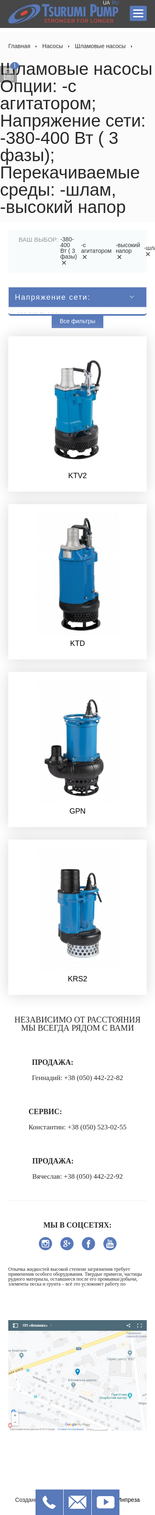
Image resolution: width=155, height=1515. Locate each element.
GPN (77, 811)
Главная (19, 46)
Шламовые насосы (100, 46)
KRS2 (77, 979)
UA (106, 2)
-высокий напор (128, 251)
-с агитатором (96, 251)
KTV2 (77, 476)
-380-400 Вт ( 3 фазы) (68, 251)
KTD (77, 643)
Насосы (52, 46)
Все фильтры (77, 321)
